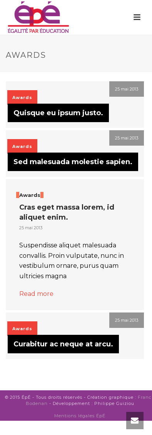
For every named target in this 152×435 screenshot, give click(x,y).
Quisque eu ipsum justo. (58, 113)
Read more (36, 293)
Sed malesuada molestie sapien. (72, 162)
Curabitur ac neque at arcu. (63, 344)
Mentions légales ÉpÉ (79, 415)
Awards (22, 97)
